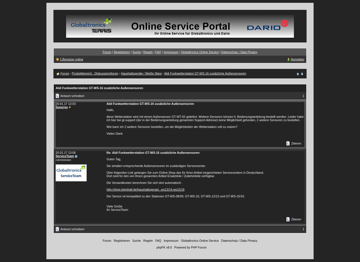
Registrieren (122, 52)
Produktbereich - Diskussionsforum (95, 73)
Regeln (148, 52)
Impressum (171, 52)
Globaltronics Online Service (200, 52)
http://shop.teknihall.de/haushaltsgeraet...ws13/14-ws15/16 (145, 189)
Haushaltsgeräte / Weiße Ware (141, 73)
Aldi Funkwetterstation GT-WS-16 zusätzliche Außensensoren (205, 73)
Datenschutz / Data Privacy (239, 52)
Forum (107, 52)
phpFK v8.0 (164, 247)
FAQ (158, 52)
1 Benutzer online (71, 59)
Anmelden (297, 59)
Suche (136, 52)
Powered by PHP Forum (190, 247)
